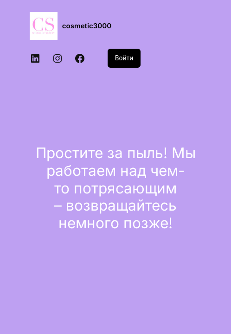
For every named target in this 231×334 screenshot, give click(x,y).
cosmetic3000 (86, 25)
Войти (124, 58)
